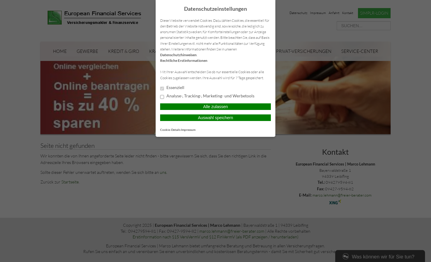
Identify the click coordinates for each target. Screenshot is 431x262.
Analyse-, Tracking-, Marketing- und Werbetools (207, 96)
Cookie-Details (170, 129)
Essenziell (172, 88)
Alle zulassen (215, 106)
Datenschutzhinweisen (178, 55)
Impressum (188, 129)
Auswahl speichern (215, 117)
